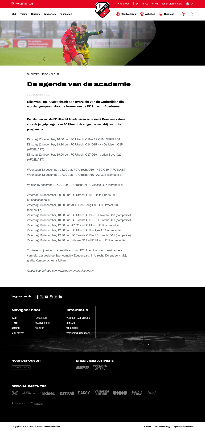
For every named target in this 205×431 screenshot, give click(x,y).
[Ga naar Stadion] (35, 14)
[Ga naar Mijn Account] (184, 14)
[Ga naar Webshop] (147, 14)
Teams (15, 323)
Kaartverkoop (42, 323)
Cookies (147, 426)
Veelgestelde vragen (78, 317)
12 (58, 74)
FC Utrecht (33, 74)
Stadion (16, 328)
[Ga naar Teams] (23, 14)
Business (39, 328)
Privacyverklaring (162, 426)
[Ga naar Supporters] (50, 14)
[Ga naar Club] (14, 14)
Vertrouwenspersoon (78, 333)
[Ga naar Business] (166, 14)
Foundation (41, 317)
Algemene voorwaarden (183, 426)
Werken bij (72, 328)
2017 (53, 74)
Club (14, 317)
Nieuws (44, 74)
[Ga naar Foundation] (66, 14)
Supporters (18, 333)
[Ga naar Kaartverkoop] (126, 14)
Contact (70, 323)
